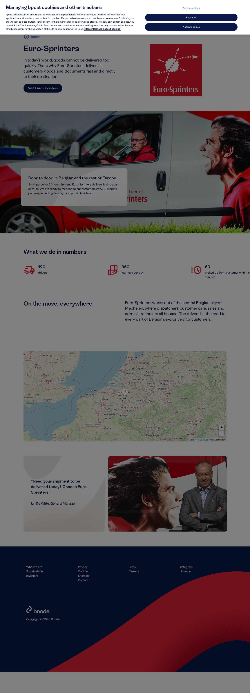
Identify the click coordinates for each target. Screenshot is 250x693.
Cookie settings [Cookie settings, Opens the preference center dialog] (191, 4)
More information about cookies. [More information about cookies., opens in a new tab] (102, 24)
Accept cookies (191, 22)
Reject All (191, 13)
